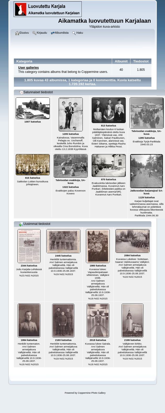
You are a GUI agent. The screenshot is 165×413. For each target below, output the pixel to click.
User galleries (28, 67)
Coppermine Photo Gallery (92, 393)
